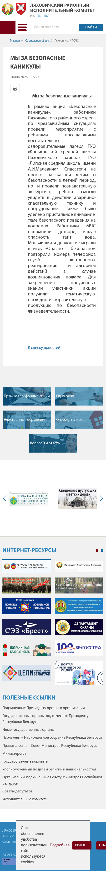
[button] (22, 27)
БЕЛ (46, 16)
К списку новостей (44, 348)
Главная (15, 40)
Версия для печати (15, 88)
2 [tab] (102, 550)
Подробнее (60, 845)
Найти (91, 27)
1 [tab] (97, 550)
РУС (32, 16)
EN (39, 16)
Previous (6, 498)
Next (100, 498)
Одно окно (65, 396)
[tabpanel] (52, 624)
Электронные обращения (25, 420)
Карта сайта (12, 855)
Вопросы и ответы (45, 443)
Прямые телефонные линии (27, 396)
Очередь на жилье (71, 420)
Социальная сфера (37, 40)
